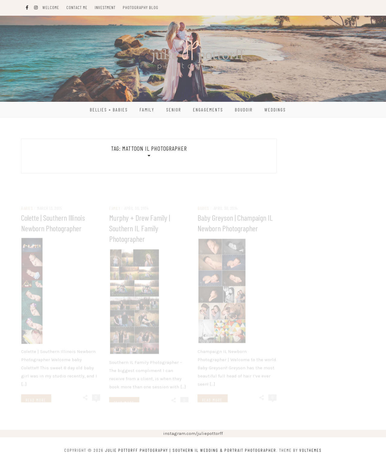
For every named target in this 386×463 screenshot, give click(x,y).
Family (147, 109)
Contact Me (76, 7)
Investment (105, 7)
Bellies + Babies (109, 109)
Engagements (208, 109)
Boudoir (244, 109)
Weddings (275, 109)
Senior (173, 109)
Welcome (51, 7)
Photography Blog (140, 7)
